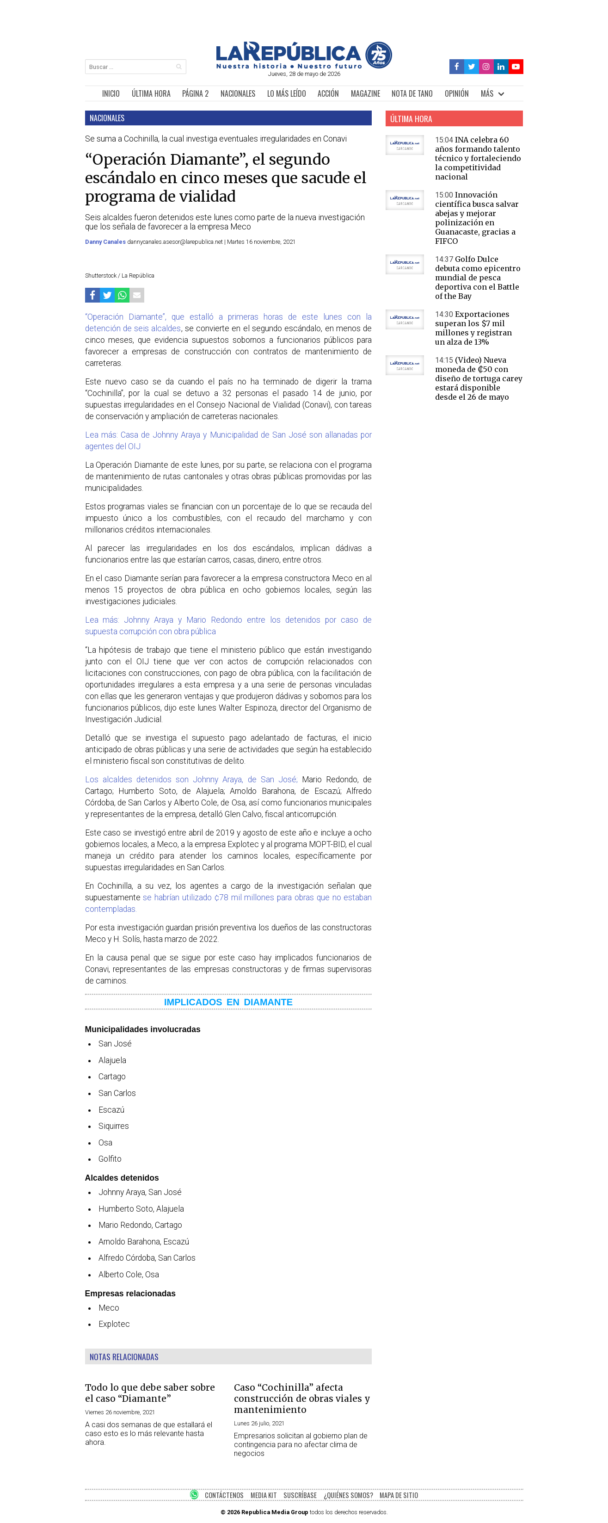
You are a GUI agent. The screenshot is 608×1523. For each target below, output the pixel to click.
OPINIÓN (457, 93)
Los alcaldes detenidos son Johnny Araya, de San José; (191, 779)
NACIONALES (238, 93)
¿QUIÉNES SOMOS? (348, 1495)
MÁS (487, 93)
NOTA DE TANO (412, 93)
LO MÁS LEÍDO (286, 93)
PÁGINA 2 (195, 93)
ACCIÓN (328, 93)
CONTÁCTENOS (224, 1495)
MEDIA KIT (264, 1495)
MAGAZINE (365, 93)
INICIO (111, 93)
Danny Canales (106, 241)
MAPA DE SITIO (399, 1495)
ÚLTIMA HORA (151, 93)
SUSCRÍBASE (300, 1495)
